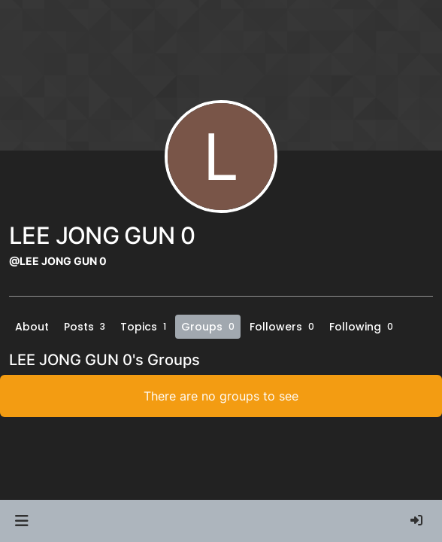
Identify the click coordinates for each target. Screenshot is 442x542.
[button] (21, 521)
